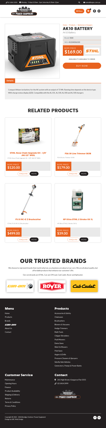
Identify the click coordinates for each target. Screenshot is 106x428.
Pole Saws (58, 350)
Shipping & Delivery (12, 394)
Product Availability (12, 390)
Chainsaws (59, 316)
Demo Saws (59, 342)
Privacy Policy (10, 405)
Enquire (23, 173)
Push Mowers (60, 339)
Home (65, 25)
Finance (8, 386)
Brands (7, 320)
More (34, 173)
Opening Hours (11, 383)
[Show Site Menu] (79, 11)
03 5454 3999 (61, 383)
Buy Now (82, 66)
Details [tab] (10, 80)
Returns (8, 398)
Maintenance (10, 379)
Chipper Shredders (62, 335)
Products (72, 25)
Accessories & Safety (63, 312)
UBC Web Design (17, 418)
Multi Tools (59, 331)
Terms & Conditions (12, 401)
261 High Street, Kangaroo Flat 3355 (70, 379)
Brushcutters (60, 320)
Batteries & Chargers (85, 25)
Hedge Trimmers (61, 328)
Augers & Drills (60, 354)
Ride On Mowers (61, 346)
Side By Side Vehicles (62, 361)
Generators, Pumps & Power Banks (68, 365)
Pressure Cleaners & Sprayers (66, 357)
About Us (8, 328)
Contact (8, 331)
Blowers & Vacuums (62, 324)
